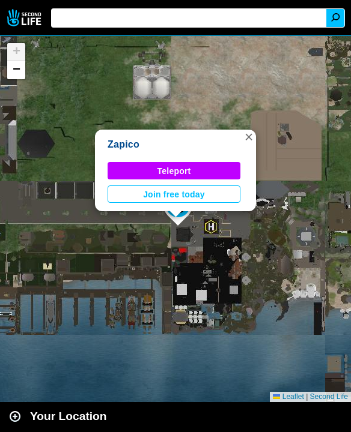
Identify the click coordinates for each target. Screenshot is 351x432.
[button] (249, 137)
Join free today (174, 194)
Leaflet (288, 396)
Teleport (174, 171)
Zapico (123, 144)
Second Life (25, 17)
